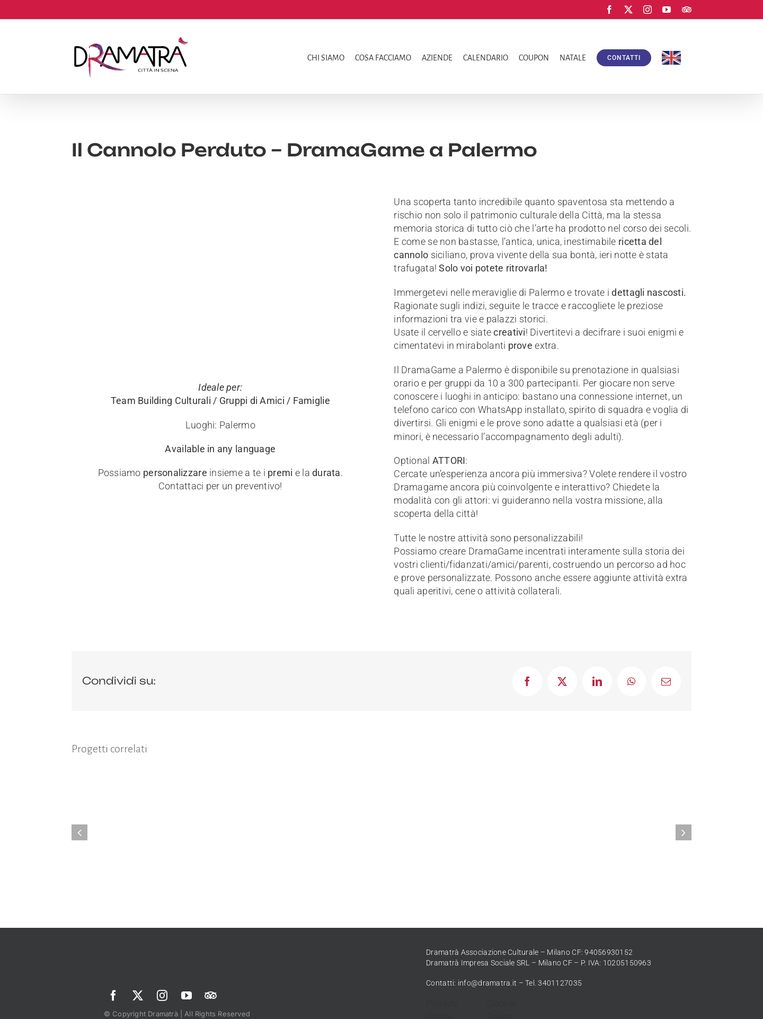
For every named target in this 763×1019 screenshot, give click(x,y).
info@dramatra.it (487, 983)
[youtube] (186, 995)
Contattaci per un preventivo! (220, 485)
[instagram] (162, 995)
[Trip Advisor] (210, 995)
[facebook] (113, 995)
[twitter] (137, 995)
